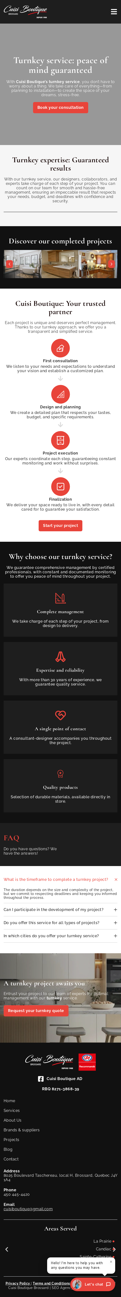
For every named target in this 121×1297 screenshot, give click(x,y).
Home (9, 1101)
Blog (8, 1149)
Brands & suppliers (22, 1130)
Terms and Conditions (51, 1283)
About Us (13, 1120)
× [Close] (111, 1263)
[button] (9, 264)
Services (12, 1110)
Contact (11, 1159)
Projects (11, 1139)
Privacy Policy (18, 1283)
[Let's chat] (92, 1284)
